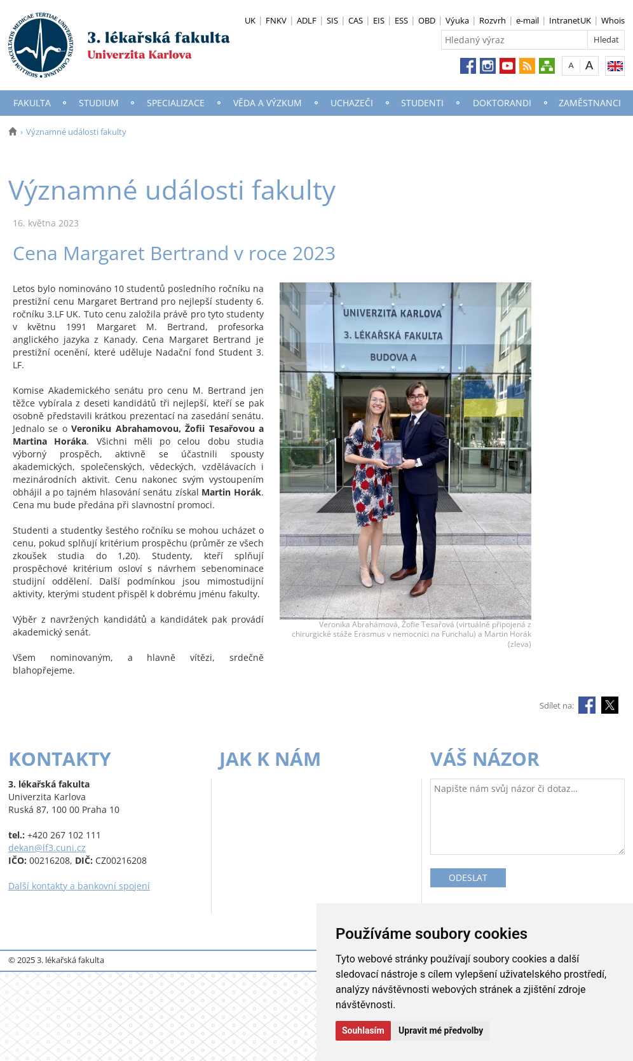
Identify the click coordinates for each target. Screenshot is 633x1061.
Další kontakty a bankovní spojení (79, 886)
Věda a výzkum (267, 103)
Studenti (422, 103)
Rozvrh (492, 20)
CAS (355, 20)
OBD (426, 20)
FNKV (276, 20)
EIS (379, 20)
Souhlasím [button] (363, 1030)
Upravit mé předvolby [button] (440, 1030)
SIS (332, 20)
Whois (613, 20)
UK (250, 20)
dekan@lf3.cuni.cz (47, 848)
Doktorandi (502, 103)
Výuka (457, 20)
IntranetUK (570, 20)
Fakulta (32, 103)
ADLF (306, 20)
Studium (99, 103)
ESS (401, 20)
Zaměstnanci (590, 103)
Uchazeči (351, 103)
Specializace (176, 103)
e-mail (527, 20)
